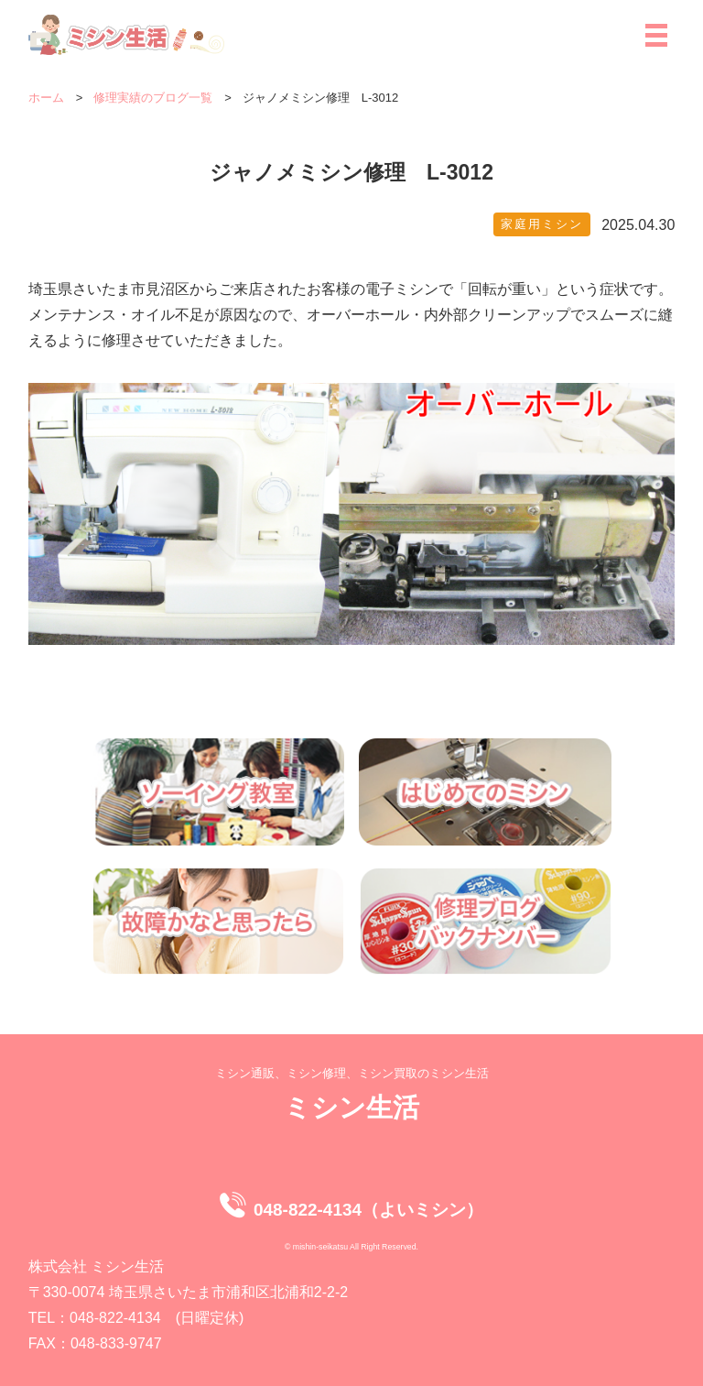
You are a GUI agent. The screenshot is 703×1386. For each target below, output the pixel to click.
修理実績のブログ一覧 (152, 97)
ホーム (46, 98)
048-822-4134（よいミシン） (368, 1209)
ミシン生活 (351, 1107)
